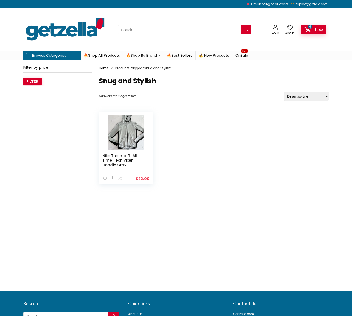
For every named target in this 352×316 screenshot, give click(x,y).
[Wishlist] (290, 28)
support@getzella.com (312, 4)
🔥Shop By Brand (141, 55)
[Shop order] (306, 96)
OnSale (241, 54)
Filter (32, 81)
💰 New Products (214, 55)
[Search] (246, 29)
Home (104, 68)
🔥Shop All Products (102, 55)
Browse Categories (46, 55)
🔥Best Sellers (179, 55)
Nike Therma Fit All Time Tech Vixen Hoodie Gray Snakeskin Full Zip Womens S (119, 165)
